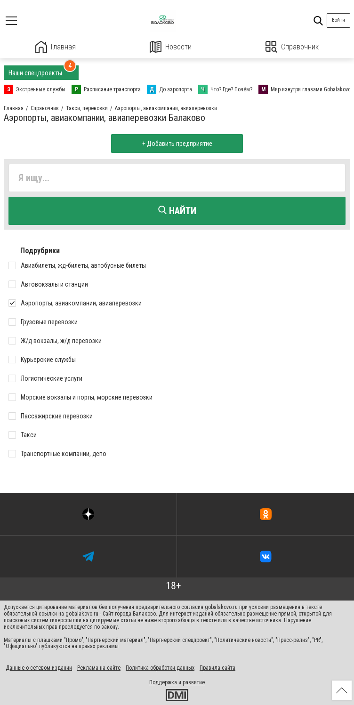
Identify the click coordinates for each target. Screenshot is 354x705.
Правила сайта (217, 668)
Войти (338, 20)
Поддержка (163, 682)
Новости (171, 47)
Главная (55, 47)
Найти (177, 210)
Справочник (292, 47)
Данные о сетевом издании (39, 668)
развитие (194, 682)
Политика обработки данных (160, 668)
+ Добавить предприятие (177, 143)
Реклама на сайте (99, 668)
